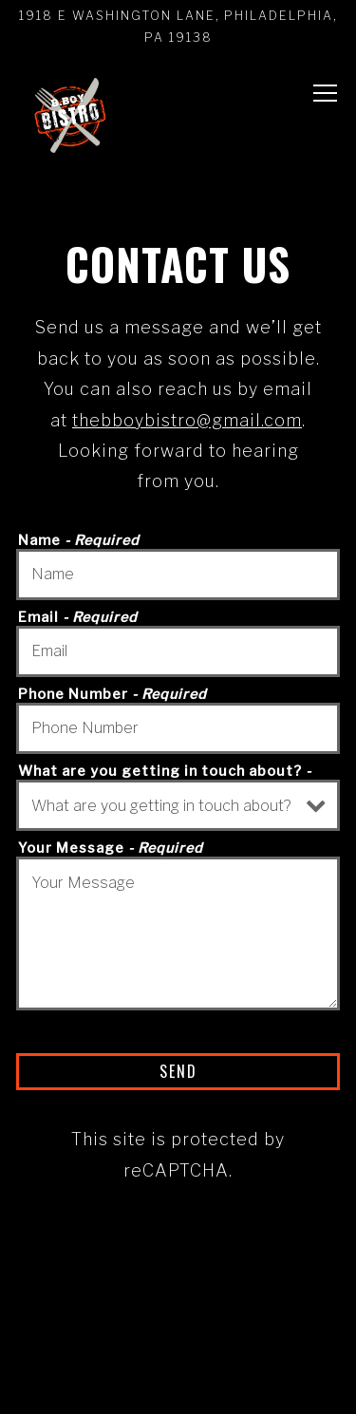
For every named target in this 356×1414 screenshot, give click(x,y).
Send (178, 1071)
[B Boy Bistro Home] (69, 116)
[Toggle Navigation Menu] (325, 94)
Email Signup (178, 1382)
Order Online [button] (178, 1320)
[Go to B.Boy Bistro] (178, 27)
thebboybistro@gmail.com (187, 420)
